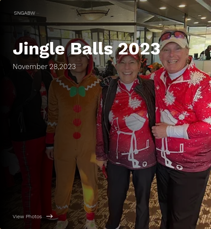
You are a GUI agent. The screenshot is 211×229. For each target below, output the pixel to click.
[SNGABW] (105, 13)
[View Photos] (105, 216)
